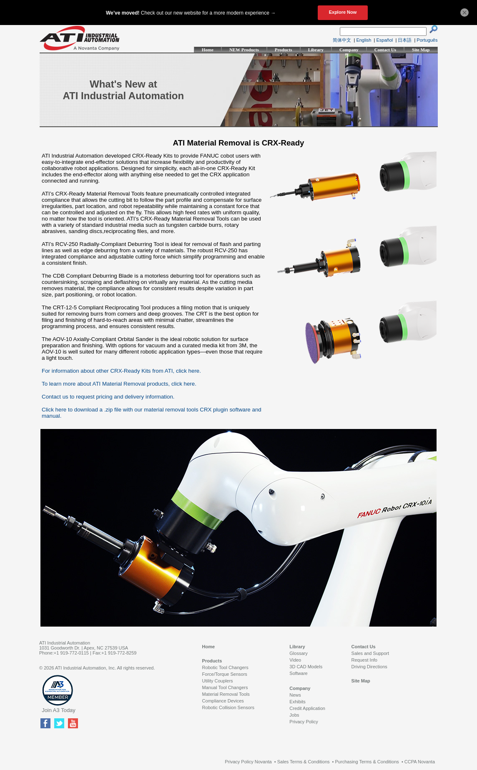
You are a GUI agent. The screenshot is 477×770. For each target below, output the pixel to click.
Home (207, 49)
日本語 (405, 40)
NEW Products (244, 49)
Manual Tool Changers (225, 687)
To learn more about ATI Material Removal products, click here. (119, 384)
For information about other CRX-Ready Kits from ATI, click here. (121, 371)
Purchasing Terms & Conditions (367, 761)
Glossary (298, 653)
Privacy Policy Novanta (248, 761)
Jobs (294, 714)
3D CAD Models (305, 666)
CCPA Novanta (419, 761)
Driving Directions (369, 666)
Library (316, 49)
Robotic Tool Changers (225, 667)
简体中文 (342, 40)
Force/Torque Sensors (224, 674)
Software (298, 673)
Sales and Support (370, 653)
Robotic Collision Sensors (228, 707)
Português (427, 40)
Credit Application (307, 708)
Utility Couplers (217, 680)
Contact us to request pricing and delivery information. (108, 397)
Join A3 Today (58, 710)
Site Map (420, 49)
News (295, 694)
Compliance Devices (223, 700)
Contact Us (385, 49)
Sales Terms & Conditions (303, 761)
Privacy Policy (303, 721)
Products (283, 49)
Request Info (364, 659)
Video (295, 659)
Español (385, 40)
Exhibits (297, 701)
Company (349, 49)
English (363, 40)
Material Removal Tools (226, 694)
